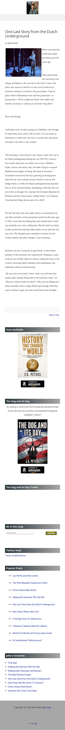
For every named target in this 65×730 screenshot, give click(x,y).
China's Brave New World (19, 687)
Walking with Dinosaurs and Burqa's (25, 671)
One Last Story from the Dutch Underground (29, 679)
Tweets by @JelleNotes (15, 555)
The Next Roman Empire (19, 675)
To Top (32, 723)
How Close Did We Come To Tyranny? (25, 683)
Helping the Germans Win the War (24, 667)
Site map (47, 707)
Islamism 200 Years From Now (22, 691)
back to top (54, 315)
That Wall (12, 663)
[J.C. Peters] (32, 10)
